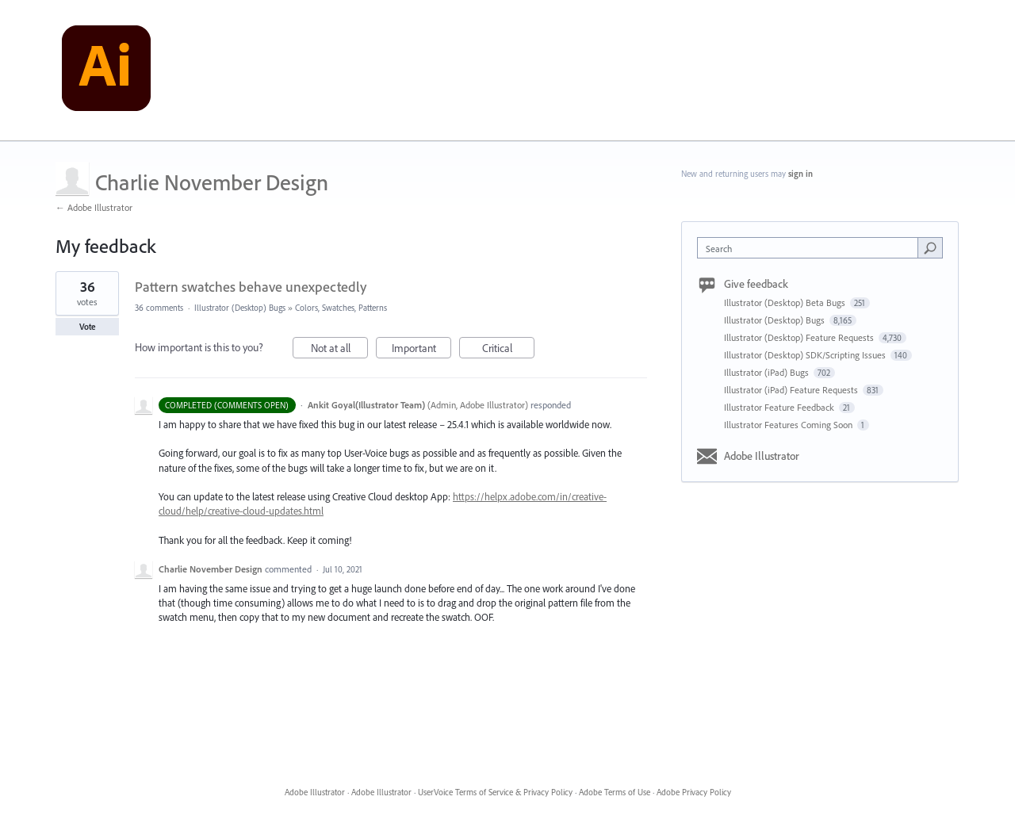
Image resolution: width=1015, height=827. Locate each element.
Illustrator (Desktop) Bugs (239, 307)
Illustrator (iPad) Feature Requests (792, 390)
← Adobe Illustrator (94, 207)
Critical (508, 350)
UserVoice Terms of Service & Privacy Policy (495, 792)
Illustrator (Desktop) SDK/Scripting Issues (806, 355)
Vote (87, 326)
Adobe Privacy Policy (694, 792)
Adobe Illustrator (761, 456)
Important (422, 350)
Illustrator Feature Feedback (780, 407)
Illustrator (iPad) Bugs (767, 372)
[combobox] (811, 248)
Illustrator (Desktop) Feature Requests (800, 337)
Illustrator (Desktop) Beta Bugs (786, 302)
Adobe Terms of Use (614, 792)
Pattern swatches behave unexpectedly (250, 287)
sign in (800, 173)
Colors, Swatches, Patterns (341, 307)
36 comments (159, 307)
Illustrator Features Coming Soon (789, 425)
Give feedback (756, 284)
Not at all (340, 350)
